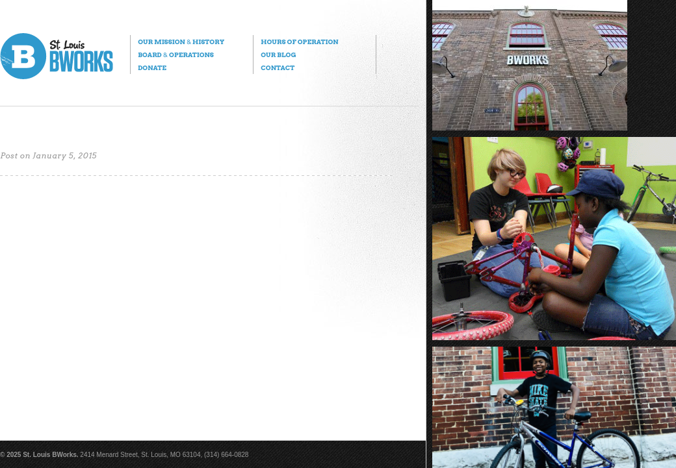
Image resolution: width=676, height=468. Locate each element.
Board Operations (176, 54)
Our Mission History (181, 41)
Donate (152, 67)
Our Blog (278, 54)
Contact (277, 67)
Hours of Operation (299, 41)
